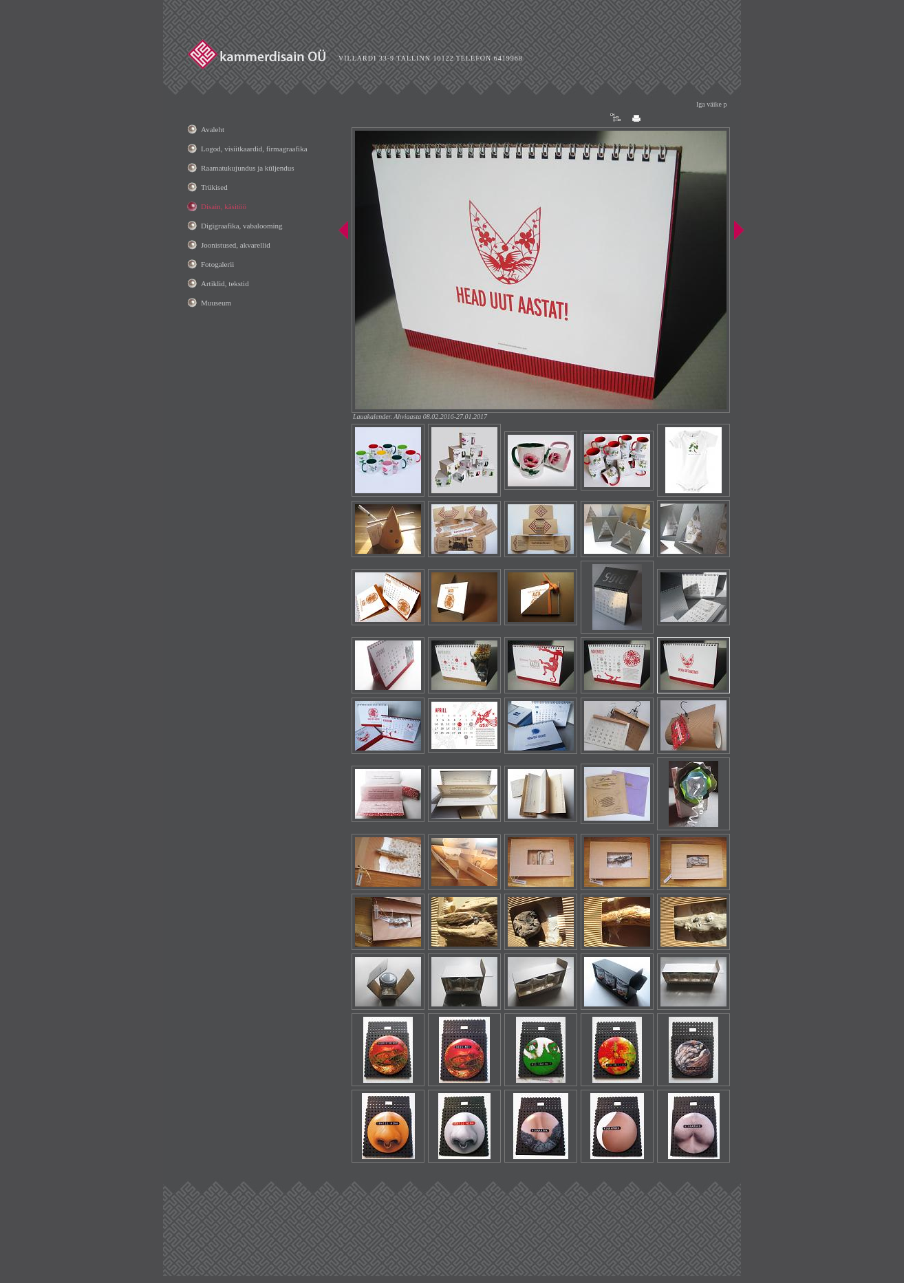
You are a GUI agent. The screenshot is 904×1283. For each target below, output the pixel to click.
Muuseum (216, 303)
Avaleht (212, 129)
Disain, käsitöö (223, 206)
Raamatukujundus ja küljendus (247, 168)
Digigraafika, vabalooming (242, 226)
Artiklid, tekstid (225, 283)
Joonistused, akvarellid (235, 245)
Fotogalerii (217, 264)
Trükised (214, 187)
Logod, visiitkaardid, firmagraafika (254, 148)
